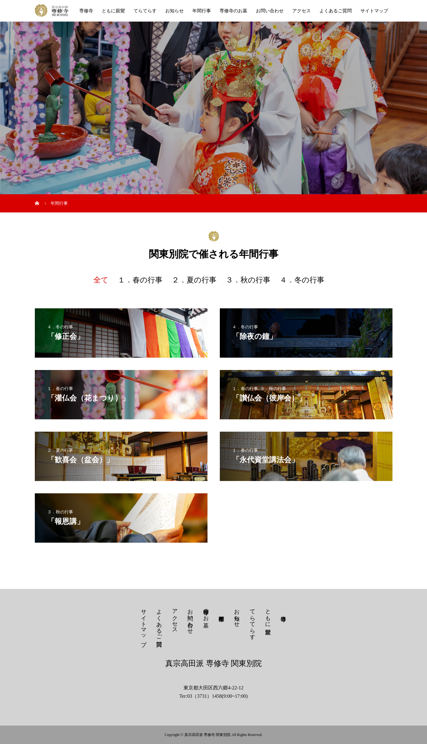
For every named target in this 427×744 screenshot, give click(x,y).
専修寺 (86, 10)
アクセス (301, 10)
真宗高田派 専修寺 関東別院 (213, 663)
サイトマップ (374, 10)
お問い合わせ (270, 10)
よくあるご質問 (335, 10)
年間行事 (201, 10)
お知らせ (174, 10)
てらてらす (145, 10)
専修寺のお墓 (233, 10)
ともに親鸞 (113, 10)
